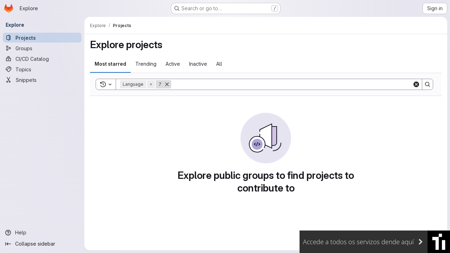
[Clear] (416, 84)
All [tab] (219, 64)
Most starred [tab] (110, 64)
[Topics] (42, 69)
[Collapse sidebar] (42, 244)
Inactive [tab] (198, 64)
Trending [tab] (145, 64)
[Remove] (167, 84)
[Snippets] (42, 80)
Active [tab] (173, 64)
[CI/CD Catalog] (42, 59)
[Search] (292, 84)
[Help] (42, 233)
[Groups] (42, 48)
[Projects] (42, 38)
